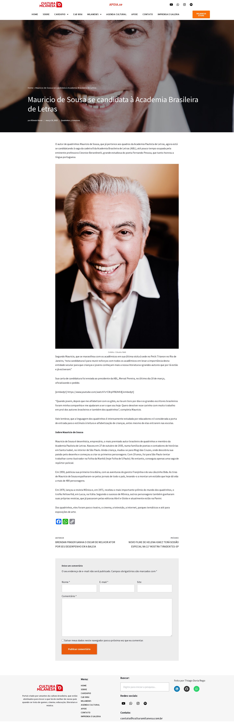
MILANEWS (94, 14)
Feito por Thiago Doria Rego (189, 683)
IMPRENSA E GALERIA (168, 14)
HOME (35, 14)
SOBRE (46, 14)
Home (30, 87)
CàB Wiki (77, 14)
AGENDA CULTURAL (116, 14)
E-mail (103, 583)
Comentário (69, 598)
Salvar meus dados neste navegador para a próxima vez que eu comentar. (103, 642)
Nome (66, 583)
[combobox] (144, 689)
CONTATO (148, 14)
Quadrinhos (65, 120)
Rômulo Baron (36, 120)
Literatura (75, 120)
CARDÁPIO (61, 14)
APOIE (134, 14)
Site (139, 583)
